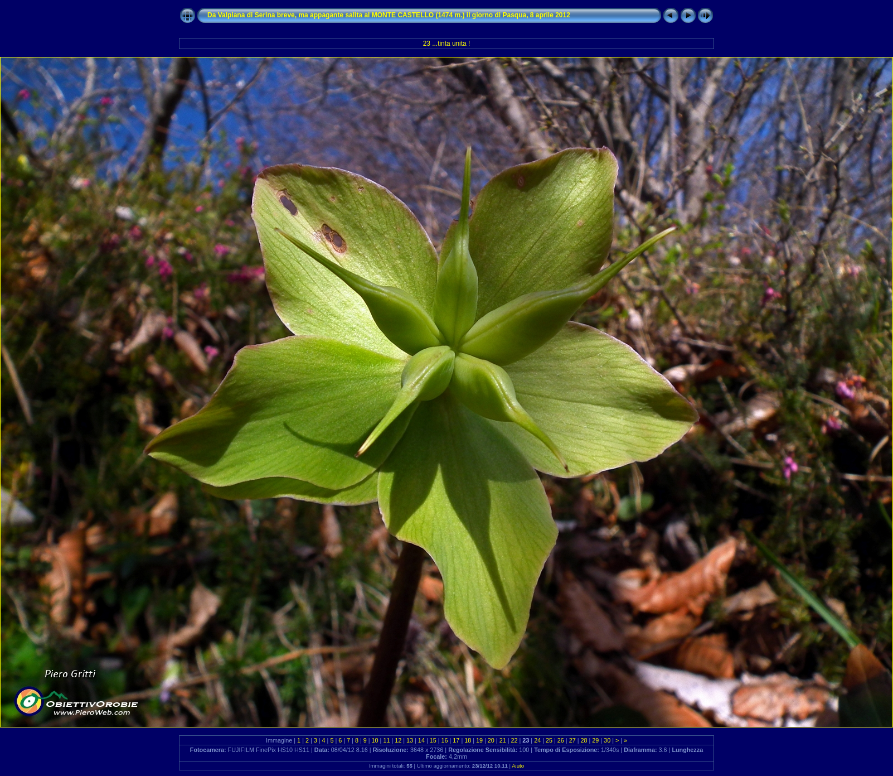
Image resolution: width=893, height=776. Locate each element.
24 (537, 740)
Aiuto (518, 766)
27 (572, 740)
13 (410, 740)
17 (456, 740)
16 (445, 740)
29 (595, 740)
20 (491, 740)
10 (375, 740)
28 (584, 740)
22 (514, 740)
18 (468, 740)
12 (398, 740)
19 (479, 740)
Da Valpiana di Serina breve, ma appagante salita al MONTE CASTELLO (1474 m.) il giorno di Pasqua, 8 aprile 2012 (388, 15)
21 (503, 740)
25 (549, 740)
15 (433, 740)
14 (421, 740)
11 (386, 740)
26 (561, 740)
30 (607, 740)
